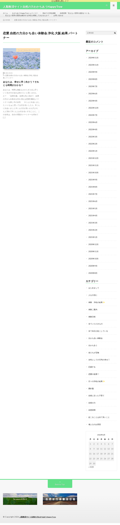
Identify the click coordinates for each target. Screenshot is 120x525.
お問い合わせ (66, 20)
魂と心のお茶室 (95, 426)
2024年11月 (93, 65)
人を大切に (93, 299)
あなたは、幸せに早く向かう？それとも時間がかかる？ (20, 91)
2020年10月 (93, 263)
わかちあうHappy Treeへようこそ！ (28, 15)
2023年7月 (93, 93)
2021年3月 (93, 228)
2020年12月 (93, 249)
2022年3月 (93, 143)
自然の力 (92, 405)
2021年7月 (93, 199)
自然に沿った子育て (97, 398)
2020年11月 (93, 256)
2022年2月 (93, 150)
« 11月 (91, 469)
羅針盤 (91, 391)
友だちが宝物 (94, 356)
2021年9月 (93, 185)
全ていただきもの (96, 327)
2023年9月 (93, 79)
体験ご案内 (93, 313)
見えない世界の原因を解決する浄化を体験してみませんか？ (31, 20)
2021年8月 (93, 192)
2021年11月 (93, 171)
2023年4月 (93, 107)
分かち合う (93, 349)
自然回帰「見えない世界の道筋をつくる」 (85, 15)
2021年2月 (93, 235)
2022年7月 (93, 122)
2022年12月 (93, 115)
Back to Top (60, 486)
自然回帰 (92, 412)
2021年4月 (93, 221)
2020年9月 (93, 270)
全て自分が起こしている (27, 58)
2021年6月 (93, 206)
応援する (92, 370)
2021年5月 (93, 214)
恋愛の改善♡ (94, 377)
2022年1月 (93, 157)
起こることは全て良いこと (99, 419)
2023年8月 (93, 86)
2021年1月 (93, 242)
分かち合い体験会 (96, 341)
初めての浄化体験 (55, 15)
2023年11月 (93, 72)
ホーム (6, 15)
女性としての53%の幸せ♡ (99, 363)
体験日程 (92, 320)
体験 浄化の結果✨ (97, 306)
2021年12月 (93, 164)
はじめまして (94, 292)
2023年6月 (93, 100)
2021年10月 (93, 178)
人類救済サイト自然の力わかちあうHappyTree (39, 519)
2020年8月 (93, 277)
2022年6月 (93, 129)
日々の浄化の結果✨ (97, 384)
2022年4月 (93, 136)
